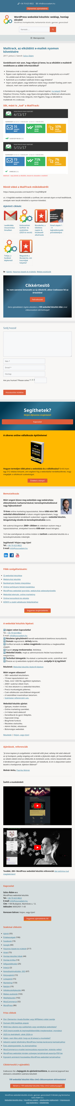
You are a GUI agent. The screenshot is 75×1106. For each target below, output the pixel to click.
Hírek (5, 952)
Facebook (7, 941)
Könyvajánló (8, 975)
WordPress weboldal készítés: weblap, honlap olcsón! (41, 18)
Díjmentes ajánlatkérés (37, 8)
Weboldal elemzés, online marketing (19, 594)
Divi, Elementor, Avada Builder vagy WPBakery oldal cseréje (29, 1019)
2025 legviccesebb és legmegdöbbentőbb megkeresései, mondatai (32, 1030)
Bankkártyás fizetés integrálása (17, 583)
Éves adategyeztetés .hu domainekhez (20, 1045)
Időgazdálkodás (10, 963)
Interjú (6, 967)
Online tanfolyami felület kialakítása (19, 587)
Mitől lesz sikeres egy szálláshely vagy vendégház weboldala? (30, 1027)
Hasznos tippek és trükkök (24, 271)
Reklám (6, 986)
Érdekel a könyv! (37, 480)
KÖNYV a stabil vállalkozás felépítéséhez (20, 602)
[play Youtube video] (37, 805)
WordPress (8, 1005)
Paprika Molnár (23, 770)
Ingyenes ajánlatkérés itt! (37, 918)
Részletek (7, 735)
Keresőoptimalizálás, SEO (14, 971)
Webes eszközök (44, 271)
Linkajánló (7, 979)
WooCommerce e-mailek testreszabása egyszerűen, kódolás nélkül (32, 1049)
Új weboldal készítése (12, 575)
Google (6, 945)
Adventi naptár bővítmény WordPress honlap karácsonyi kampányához (34, 1042)
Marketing (7, 982)
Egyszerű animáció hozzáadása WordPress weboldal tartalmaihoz (31, 1057)
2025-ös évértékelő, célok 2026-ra (18, 1034)
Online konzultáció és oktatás (16, 598)
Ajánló (9, 271)
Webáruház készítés (12, 579)
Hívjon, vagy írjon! (21, 735)
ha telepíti (56, 91)
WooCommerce (10, 1001)
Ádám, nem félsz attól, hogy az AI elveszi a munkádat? (26, 1038)
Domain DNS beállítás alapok (16, 1023)
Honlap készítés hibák (12, 956)
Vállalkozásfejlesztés (12, 990)
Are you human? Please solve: (25, 380)
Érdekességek (9, 937)
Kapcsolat (37, 421)
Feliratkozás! (37, 299)
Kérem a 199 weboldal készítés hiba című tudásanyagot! (37, 1085)
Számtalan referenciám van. (17, 698)
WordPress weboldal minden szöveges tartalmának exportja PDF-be (33, 1053)
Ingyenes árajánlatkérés (37, 610)
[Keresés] (53, 29)
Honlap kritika (9, 960)
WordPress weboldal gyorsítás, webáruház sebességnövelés (29, 590)
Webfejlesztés (9, 997)
